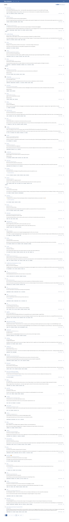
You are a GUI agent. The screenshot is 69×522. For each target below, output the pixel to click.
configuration (8, 427)
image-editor (17, 82)
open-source (15, 13)
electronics (11, 99)
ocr (20, 82)
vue (28, 260)
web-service (16, 99)
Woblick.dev (38, 519)
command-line (21, 317)
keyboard (16, 157)
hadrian (7, 50)
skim (7, 303)
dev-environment (13, 419)
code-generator (16, 504)
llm (11, 235)
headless (13, 393)
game (13, 99)
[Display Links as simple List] (56, 4)
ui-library (22, 243)
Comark (7, 246)
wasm (20, 235)
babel (10, 368)
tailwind (18, 210)
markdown (18, 309)
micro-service (17, 284)
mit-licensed (12, 39)
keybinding (13, 157)
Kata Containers (9, 438)
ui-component (21, 210)
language (9, 235)
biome (7, 183)
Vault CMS (8, 388)
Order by (63, 4)
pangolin (19, 39)
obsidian (19, 393)
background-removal (13, 82)
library (16, 309)
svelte (26, 260)
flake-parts (12, 149)
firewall (7, 218)
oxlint (31, 183)
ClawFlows (8, 195)
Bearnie (7, 204)
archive (11, 317)
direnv (7, 410)
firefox (24, 317)
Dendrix (7, 143)
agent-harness (8, 335)
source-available (15, 21)
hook (15, 124)
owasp (23, 56)
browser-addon (14, 317)
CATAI (7, 68)
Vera (7, 229)
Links (13, 1)
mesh (21, 360)
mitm (15, 132)
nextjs (9, 377)
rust (27, 478)
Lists (16, 1)
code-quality (10, 183)
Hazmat (7, 481)
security (26, 56)
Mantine (7, 238)
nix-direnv (8, 396)
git (11, 124)
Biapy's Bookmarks (8, 1)
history (13, 124)
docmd (7, 187)
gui (20, 478)
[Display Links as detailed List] (57, 4)
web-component (26, 243)
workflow (22, 21)
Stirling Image (8, 76)
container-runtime (16, 291)
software (24, 74)
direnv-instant (8, 405)
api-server (12, 56)
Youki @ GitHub (10, 298)
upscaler (29, 82)
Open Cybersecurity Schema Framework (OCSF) (14, 506)
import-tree (8, 160)
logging (17, 511)
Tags (18, 1)
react (16, 243)
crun (7, 271)
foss (9, 13)
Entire (7, 118)
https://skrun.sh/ (9, 221)
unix (24, 268)
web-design (29, 243)
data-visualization (19, 64)
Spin (7, 278)
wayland (24, 157)
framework (17, 56)
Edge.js (7, 379)
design (20, 504)
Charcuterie (8, 85)
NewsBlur (8, 168)
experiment (16, 360)
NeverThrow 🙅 (9, 455)
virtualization (29, 444)
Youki (7, 294)
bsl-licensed (8, 21)
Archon (7, 42)
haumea (7, 135)
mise (18, 419)
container (12, 291)
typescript (6, 184)
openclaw (17, 343)
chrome (18, 317)
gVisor (7, 447)
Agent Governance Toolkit (10, 321)
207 (21, 515)
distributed (12, 360)
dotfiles (13, 183)
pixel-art (21, 74)
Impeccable (8, 498)
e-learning (8, 99)
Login (64, 1)
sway (22, 157)
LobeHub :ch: (8, 346)
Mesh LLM (8, 354)
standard (26, 511)
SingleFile (8, 311)
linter (22, 183)
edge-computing (8, 385)
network (14, 218)
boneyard (8, 254)
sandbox (24, 486)
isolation (24, 452)
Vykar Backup (8, 7)
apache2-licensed (9, 56)
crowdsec (8, 39)
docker (15, 444)
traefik (21, 39)
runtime (26, 444)
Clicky (7, 463)
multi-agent (9, 107)
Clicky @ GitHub (10, 467)
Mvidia (7, 93)
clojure (7, 309)
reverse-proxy (21, 132)
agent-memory (12, 335)
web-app (22, 13)
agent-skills (8, 504)
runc (7, 287)
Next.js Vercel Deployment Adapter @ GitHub (14, 375)
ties (7, 24)
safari (31, 317)
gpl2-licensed (9, 268)
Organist (7, 430)
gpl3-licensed (12, 13)
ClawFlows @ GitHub (11, 199)
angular (7, 260)
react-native (21, 260)
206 (18, 515)
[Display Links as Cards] (58, 4)
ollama (15, 74)
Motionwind (8, 363)
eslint (15, 183)
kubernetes (19, 444)
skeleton (24, 260)
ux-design (27, 504)
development (22, 64)
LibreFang (8, 338)
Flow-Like (8, 16)
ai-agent (8, 486)
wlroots (27, 157)
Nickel (7, 422)
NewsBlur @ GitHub (11, 172)
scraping (29, 309)
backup (7, 13)
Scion (7, 489)
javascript (19, 183)
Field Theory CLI (9, 110)
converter (10, 309)
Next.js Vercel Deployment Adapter (12, 371)
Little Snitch (8, 213)
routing (22, 268)
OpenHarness (8, 329)
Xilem (7, 472)
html (14, 309)
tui (24, 132)
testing (28, 56)
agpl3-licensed (8, 64)
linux (9, 218)
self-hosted (19, 13)
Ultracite (7, 177)
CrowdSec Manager (9, 34)
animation (8, 368)
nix (16, 149)
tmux (18, 410)
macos (9, 74)
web (5, 318)
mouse (17, 470)
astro (7, 210)
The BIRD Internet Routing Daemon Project (13, 263)
